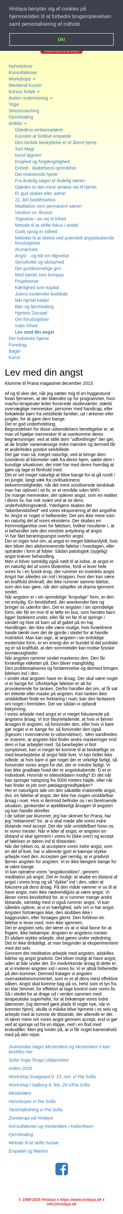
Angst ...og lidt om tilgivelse (42, 255)
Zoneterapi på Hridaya (31, 1117)
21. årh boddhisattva (35, 199)
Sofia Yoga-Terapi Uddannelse (39, 1060)
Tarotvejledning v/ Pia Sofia (35, 1109)
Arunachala (26, 249)
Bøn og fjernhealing (34, 306)
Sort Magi (24, 148)
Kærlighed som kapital (37, 287)
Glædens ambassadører (39, 129)
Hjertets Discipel (31, 313)
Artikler (18, 123)
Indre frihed (26, 325)
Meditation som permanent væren (48, 206)
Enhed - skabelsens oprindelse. (46, 167)
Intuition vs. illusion (34, 212)
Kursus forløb (24, 91)
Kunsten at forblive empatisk (43, 136)
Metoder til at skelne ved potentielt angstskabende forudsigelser (64, 240)
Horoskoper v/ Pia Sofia (32, 1101)
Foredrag (18, 344)
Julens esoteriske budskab (41, 293)
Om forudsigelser (32, 319)
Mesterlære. (21, 1093)
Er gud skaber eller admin (40, 193)
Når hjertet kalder (32, 300)
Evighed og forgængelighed (42, 161)
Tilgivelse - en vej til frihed (40, 218)
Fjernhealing (21, 117)
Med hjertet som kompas (39, 274)
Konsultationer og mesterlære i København (51, 1126)
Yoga (13, 104)
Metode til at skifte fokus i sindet (46, 225)
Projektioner (27, 281)
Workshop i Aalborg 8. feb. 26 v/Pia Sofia (49, 1084)
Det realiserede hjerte (36, 174)
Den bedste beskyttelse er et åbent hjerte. (56, 142)
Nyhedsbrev (21, 66)
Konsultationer (23, 72)
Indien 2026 (20, 1068)
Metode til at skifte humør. (34, 1142)
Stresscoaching (24, 110)
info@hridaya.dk (61, 1204)
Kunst (14, 357)
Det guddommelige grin (38, 268)
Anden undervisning (31, 98)
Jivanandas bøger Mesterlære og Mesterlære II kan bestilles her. (59, 1049)
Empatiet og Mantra (28, 1151)
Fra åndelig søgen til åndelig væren (50, 180)
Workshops (22, 78)
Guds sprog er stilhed (36, 231)
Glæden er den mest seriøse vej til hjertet (56, 187)
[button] (83, 25)
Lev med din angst (34, 332)
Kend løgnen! (28, 155)
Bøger (15, 351)
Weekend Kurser (25, 85)
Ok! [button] (61, 39)
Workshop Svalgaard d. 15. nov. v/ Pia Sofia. (53, 1076)
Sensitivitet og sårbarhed (39, 262)
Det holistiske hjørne (29, 338)
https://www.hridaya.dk (81, 1199)
